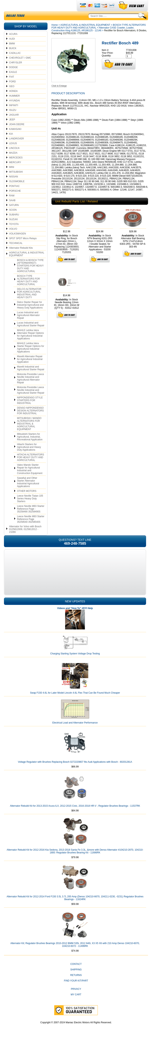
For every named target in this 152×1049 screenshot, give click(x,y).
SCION (13, 219)
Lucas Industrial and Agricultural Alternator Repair (28, 324)
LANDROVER (16, 148)
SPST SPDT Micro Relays (23, 247)
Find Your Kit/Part (76, 990)
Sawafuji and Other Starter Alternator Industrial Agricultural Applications (28, 491)
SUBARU (14, 224)
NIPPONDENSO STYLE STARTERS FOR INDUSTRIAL (30, 410)
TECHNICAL (16, 252)
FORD (12, 90)
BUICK (12, 57)
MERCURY (15, 171)
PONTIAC (14, 195)
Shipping (76, 979)
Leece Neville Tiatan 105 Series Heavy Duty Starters (30, 508)
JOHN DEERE (16, 133)
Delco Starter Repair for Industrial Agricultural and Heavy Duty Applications (30, 314)
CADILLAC (15, 62)
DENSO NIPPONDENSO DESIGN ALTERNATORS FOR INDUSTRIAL (30, 420)
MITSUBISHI (16, 181)
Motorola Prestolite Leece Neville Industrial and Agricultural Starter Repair (30, 399)
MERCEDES (16, 167)
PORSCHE (15, 200)
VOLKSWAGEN (17, 243)
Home (54, 34)
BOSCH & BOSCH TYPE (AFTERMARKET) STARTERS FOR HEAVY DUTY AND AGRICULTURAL (30, 275)
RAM (11, 205)
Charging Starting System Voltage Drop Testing (75, 663)
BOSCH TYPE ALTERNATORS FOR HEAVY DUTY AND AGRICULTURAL (28, 289)
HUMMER (14, 105)
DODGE (13, 76)
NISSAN (13, 186)
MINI (11, 176)
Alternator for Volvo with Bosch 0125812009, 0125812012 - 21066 (25, 538)
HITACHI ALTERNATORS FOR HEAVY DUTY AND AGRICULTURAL (30, 467)
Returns (76, 984)
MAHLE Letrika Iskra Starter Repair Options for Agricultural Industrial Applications (30, 356)
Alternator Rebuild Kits (21, 257)
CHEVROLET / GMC (20, 67)
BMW (12, 52)
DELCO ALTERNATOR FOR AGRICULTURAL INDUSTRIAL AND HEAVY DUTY (29, 302)
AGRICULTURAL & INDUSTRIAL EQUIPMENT (26, 263)
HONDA (13, 100)
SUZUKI (13, 228)
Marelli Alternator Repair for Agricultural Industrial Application (30, 368)
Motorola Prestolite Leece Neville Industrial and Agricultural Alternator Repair (30, 387)
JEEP (12, 129)
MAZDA (13, 162)
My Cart (76, 1003)
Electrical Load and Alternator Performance (75, 732)
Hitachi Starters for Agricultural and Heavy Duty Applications (29, 456)
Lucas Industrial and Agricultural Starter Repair (30, 333)
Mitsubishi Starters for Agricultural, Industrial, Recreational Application (30, 446)
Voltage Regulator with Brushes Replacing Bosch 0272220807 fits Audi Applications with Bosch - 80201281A (75, 771)
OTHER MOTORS (26, 500)
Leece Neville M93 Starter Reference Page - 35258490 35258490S (30, 518)
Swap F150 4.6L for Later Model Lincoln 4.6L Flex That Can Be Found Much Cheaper (75, 702)
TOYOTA (14, 233)
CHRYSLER (15, 71)
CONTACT (76, 973)
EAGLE (13, 81)
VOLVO (13, 238)
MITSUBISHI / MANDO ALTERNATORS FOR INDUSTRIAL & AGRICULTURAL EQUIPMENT (29, 433)
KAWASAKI (15, 138)
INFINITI (13, 114)
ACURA (13, 43)
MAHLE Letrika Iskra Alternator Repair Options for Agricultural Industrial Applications (30, 343)
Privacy (76, 998)
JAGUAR (14, 124)
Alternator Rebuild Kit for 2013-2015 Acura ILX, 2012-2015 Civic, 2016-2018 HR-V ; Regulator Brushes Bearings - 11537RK (75, 815)
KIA (11, 143)
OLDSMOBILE (17, 190)
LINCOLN (14, 157)
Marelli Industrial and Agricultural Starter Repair (30, 377)
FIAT (11, 86)
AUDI (12, 48)
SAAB (12, 209)
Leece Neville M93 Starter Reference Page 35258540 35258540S (30, 528)
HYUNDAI (14, 110)
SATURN (14, 214)
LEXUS (13, 152)
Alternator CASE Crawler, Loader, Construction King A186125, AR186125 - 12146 (92, 38)
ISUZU (12, 119)
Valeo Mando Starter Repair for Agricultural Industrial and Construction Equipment (29, 478)
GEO (11, 95)
